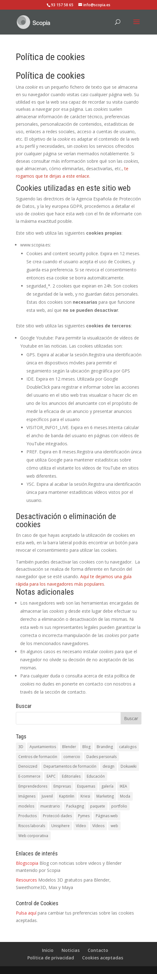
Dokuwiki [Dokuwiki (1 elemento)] (128, 766)
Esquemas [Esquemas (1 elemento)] (86, 786)
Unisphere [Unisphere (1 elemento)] (60, 825)
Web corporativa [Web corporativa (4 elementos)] (33, 835)
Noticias (71, 950)
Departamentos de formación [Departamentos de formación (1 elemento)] (70, 766)
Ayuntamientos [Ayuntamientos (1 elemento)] (43, 746)
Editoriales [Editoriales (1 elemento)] (71, 776)
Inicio (47, 950)
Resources (26, 880)
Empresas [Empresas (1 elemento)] (62, 786)
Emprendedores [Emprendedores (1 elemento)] (32, 786)
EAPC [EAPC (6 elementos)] (51, 776)
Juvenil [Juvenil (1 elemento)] (47, 796)
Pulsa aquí (26, 913)
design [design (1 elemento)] (108, 766)
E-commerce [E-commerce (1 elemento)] (29, 776)
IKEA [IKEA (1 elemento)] (123, 786)
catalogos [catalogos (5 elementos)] (127, 746)
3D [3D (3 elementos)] (20, 746)
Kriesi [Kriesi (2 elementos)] (85, 796)
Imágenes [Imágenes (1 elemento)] (26, 796)
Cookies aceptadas (102, 958)
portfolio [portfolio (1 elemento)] (119, 806)
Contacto (98, 950)
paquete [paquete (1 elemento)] (97, 806)
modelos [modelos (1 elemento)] (26, 806)
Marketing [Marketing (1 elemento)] (105, 796)
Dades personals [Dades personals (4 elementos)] (101, 756)
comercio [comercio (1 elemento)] (71, 756)
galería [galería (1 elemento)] (107, 786)
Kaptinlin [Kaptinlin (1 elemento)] (66, 796)
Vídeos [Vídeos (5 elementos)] (98, 825)
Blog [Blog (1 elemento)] (86, 746)
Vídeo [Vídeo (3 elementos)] (81, 825)
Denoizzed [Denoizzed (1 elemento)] (27, 766)
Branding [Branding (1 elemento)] (105, 746)
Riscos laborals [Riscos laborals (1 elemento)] (31, 825)
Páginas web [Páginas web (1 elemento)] (107, 815)
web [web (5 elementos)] (114, 825)
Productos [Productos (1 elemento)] (27, 815)
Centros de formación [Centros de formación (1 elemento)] (37, 756)
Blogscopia (27, 863)
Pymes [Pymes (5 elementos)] (84, 815)
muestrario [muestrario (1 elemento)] (50, 806)
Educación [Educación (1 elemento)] (96, 776)
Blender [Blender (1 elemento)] (69, 746)
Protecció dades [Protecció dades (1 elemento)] (57, 815)
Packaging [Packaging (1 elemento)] (75, 806)
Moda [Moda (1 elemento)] (125, 796)
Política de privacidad (50, 958)
